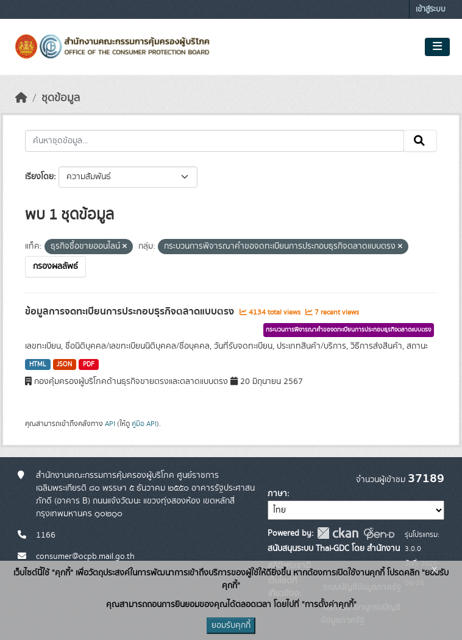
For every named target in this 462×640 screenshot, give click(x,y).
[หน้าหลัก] (21, 98)
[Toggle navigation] (437, 47)
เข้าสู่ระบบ (431, 9)
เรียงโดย (39, 177)
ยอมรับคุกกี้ (231, 625)
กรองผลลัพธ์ (55, 266)
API (110, 423)
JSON (64, 364)
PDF (88, 364)
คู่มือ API (144, 423)
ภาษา (277, 494)
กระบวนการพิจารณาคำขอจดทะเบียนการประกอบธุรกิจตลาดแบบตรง (349, 329)
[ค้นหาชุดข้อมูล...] (214, 141)
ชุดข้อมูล (60, 98)
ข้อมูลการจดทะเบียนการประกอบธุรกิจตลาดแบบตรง (130, 311)
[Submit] (420, 141)
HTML (37, 364)
